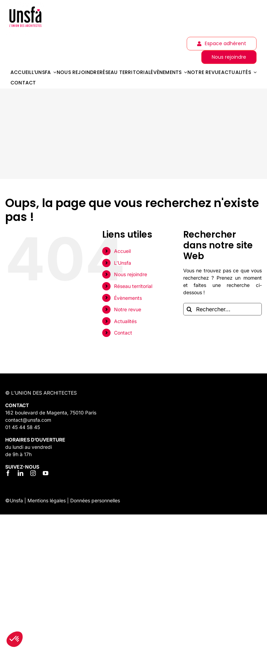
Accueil (122, 251)
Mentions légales (46, 500)
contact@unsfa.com (28, 420)
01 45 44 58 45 (22, 427)
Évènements (128, 298)
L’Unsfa (122, 263)
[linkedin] (20, 473)
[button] (14, 639)
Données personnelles (95, 500)
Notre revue (127, 309)
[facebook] (8, 473)
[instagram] (33, 473)
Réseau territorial (133, 286)
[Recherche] (189, 309)
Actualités (125, 321)
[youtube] (45, 473)
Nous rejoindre (130, 274)
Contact (123, 333)
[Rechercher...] (222, 309)
